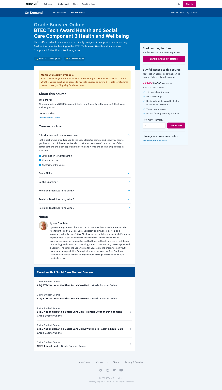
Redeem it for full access (155, 140)
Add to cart (176, 125)
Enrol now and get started (164, 58)
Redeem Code (177, 12)
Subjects (49, 4)
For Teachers (59, 12)
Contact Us (102, 362)
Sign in (189, 3)
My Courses (191, 12)
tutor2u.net (85, 362)
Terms (116, 362)
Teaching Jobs (88, 4)
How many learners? (153, 119)
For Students (78, 12)
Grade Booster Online (49, 117)
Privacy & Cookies (134, 362)
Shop (75, 4)
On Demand (63, 4)
